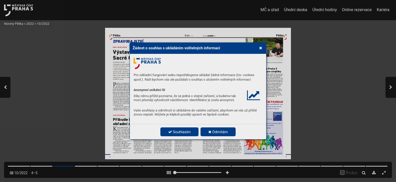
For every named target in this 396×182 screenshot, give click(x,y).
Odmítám (218, 132)
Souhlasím (179, 132)
